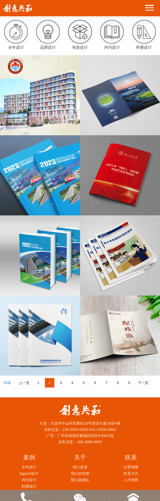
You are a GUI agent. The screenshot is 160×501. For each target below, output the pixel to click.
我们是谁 (80, 467)
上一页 (24, 383)
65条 (7, 383)
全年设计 (29, 467)
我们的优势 (80, 473)
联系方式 (130, 473)
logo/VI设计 (29, 473)
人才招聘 (130, 480)
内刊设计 (29, 480)
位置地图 (130, 467)
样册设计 (29, 486)
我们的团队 (80, 480)
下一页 (143, 383)
